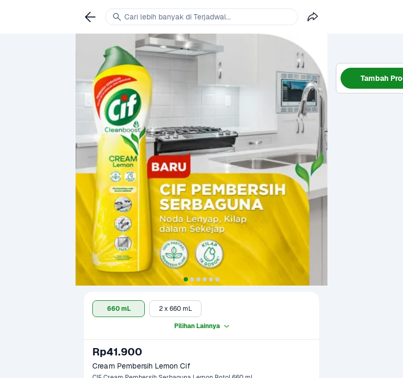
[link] (90, 16)
